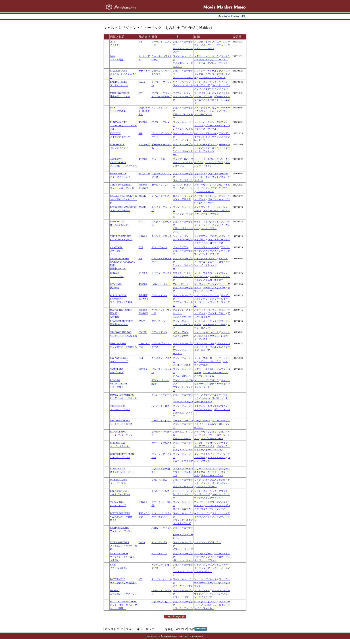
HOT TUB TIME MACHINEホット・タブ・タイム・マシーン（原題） (123, 604)
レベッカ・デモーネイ (205, 133)
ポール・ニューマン (183, 420)
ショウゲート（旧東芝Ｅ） (144, 111)
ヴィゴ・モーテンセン (212, 438)
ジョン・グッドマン (183, 486)
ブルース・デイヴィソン (217, 125)
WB (140, 93)
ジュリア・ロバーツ (183, 159)
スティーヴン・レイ (204, 184)
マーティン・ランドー (214, 287)
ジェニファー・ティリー (206, 295)
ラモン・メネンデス (162, 395)
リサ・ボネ (199, 173)
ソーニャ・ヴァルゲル (205, 579)
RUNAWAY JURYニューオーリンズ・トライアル (123, 125)
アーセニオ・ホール (218, 568)
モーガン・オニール (162, 579)
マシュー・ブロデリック (206, 380)
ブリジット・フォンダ (205, 284)
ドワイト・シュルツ (206, 424)
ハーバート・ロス (160, 406)
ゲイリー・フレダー (162, 122)
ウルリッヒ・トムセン (207, 111)
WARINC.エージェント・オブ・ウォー (123, 593)
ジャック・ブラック (183, 180)
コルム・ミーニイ (205, 191)
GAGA (142, 82)
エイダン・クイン (182, 184)
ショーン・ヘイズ (203, 571)
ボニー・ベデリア (221, 420)
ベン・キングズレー (213, 594)
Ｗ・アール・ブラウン (207, 214)
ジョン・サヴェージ (206, 486)
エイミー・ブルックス (210, 361)
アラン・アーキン (216, 457)
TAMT (142, 321)
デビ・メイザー (202, 395)
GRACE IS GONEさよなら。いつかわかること (123, 74)
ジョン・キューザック (205, 82)
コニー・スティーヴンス (215, 372)
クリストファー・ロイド (206, 247)
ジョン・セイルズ (160, 491)
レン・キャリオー (221, 63)
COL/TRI (143, 332)
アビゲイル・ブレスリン (215, 88)
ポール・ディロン (214, 449)
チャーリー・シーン (183, 491)
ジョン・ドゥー (180, 321)
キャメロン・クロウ (162, 358)
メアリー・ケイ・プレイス (212, 77)
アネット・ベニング (204, 343)
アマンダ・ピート (203, 41)
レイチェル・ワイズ (183, 129)
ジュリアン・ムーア (183, 449)
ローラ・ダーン (202, 420)
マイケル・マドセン (183, 401)
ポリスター (144, 369)
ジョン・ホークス (212, 136)
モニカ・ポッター (214, 279)
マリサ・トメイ (202, 590)
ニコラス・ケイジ (182, 273)
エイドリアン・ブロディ (206, 236)
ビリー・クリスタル (204, 159)
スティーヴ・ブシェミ (205, 431)
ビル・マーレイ (206, 202)
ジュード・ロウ (215, 262)
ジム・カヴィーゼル (183, 239)
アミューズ (144, 144)
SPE (140, 41)
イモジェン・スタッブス (206, 406)
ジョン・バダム (159, 480)
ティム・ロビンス (160, 196)
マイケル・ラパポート (212, 398)
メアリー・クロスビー (205, 369)
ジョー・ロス (158, 159)
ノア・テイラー (202, 107)
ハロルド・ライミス (162, 528)
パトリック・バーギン (205, 310)
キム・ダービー (202, 513)
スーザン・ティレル (204, 376)
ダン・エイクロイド (204, 454)
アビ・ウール (158, 321)
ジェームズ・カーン (183, 188)
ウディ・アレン (159, 295)
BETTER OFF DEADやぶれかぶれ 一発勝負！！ (121, 516)
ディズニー (144, 173)
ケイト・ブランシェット (206, 221)
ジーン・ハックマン (204, 122)
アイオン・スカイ (182, 364)
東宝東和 (143, 122)
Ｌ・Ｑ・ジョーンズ (204, 480)
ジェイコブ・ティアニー (217, 188)
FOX (141, 221)
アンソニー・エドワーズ (206, 502)
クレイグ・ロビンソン (205, 601)
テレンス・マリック (162, 236)
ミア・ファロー (180, 335)
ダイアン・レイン (182, 93)
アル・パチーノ (180, 284)
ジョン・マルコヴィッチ (206, 273)
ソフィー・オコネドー (216, 557)
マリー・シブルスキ (162, 443)
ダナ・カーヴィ (217, 383)
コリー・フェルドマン (205, 468)
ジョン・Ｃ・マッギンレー (216, 483)
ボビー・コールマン (183, 560)
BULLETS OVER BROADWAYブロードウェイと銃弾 (121, 298)
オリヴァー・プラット (214, 45)
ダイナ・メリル (222, 409)
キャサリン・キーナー (205, 207)
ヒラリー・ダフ (180, 597)
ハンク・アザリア (214, 162)
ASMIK (142, 196)
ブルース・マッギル (206, 129)
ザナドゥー (144, 71)
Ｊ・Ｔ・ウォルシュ (211, 347)
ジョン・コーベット (183, 85)
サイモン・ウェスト (162, 273)
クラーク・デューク (183, 608)
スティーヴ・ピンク (162, 601)
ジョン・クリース (203, 564)
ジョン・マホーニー (204, 358)
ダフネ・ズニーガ (182, 509)
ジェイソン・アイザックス (207, 542)
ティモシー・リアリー (214, 324)
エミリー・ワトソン (183, 196)
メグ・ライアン (180, 247)
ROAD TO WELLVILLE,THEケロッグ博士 (118, 383)
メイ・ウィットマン (183, 586)
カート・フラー (209, 228)
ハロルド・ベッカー (162, 284)
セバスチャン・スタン (214, 605)
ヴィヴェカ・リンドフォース (210, 509)
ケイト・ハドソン (182, 82)
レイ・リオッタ (180, 140)
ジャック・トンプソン (205, 258)
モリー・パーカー (221, 107)
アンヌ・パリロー (182, 316)
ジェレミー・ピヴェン (205, 144)
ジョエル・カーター (218, 173)
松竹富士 (143, 236)
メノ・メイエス (159, 107)
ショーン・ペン (180, 236)
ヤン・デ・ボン (159, 542)
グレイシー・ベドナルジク (207, 71)
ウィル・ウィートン (183, 468)
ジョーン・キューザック (206, 177)
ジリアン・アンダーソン (206, 443)
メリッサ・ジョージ (183, 549)
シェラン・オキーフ (183, 77)
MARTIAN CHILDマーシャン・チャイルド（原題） (122, 556)
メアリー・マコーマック (206, 56)
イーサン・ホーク (182, 438)
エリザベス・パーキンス (206, 93)
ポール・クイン (159, 184)
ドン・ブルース (159, 247)
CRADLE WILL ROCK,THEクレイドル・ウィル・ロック (123, 199)
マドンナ (225, 332)
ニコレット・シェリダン (217, 505)
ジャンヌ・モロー (216, 313)
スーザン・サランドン (205, 196)
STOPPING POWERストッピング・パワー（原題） (123, 545)
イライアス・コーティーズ (209, 243)
